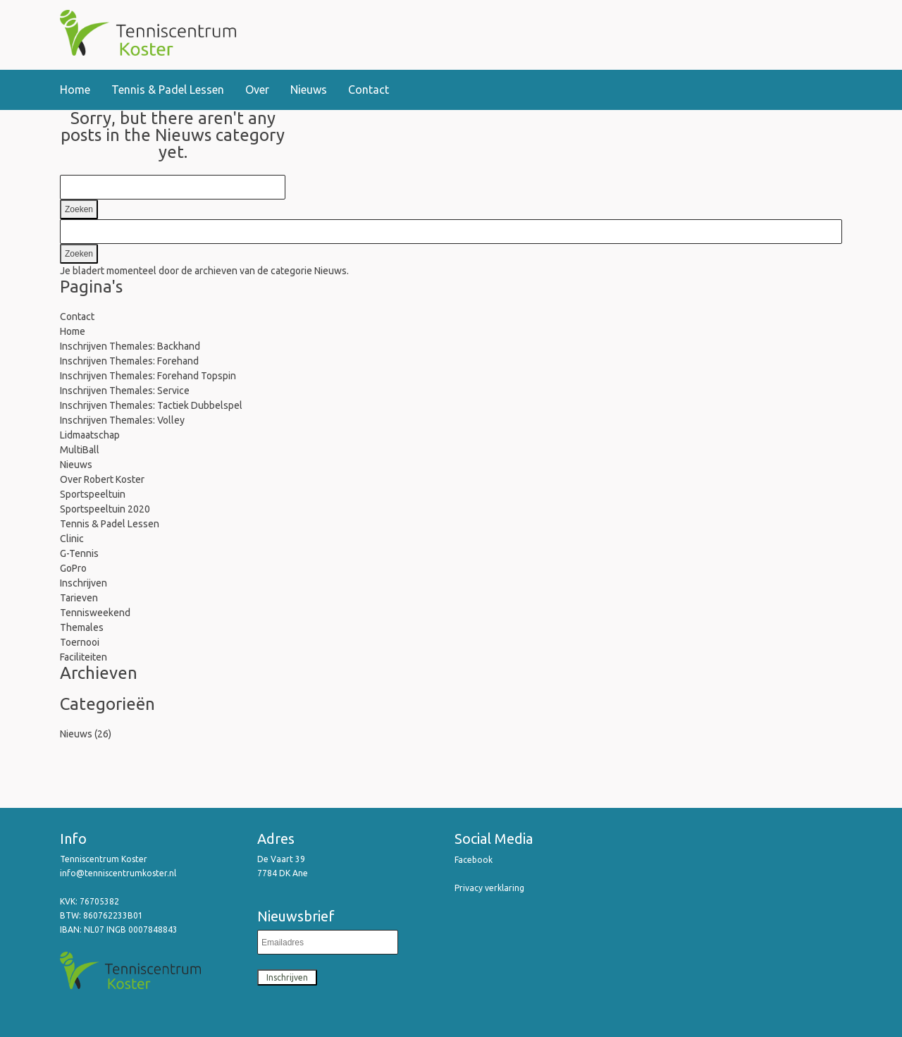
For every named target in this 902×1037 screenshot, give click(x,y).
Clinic (72, 538)
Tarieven (79, 597)
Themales (82, 627)
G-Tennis (79, 553)
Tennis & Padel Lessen (167, 89)
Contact (368, 89)
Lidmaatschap (90, 435)
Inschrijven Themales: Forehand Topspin (148, 375)
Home (75, 89)
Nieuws (308, 89)
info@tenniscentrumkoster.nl (119, 873)
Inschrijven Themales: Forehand (129, 361)
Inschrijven (83, 583)
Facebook (474, 859)
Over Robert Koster (102, 479)
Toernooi (79, 642)
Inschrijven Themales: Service (125, 390)
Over (257, 89)
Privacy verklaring (489, 887)
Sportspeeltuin (92, 494)
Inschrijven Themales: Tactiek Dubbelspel (151, 405)
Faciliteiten (83, 657)
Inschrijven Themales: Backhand (130, 346)
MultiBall (79, 449)
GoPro (73, 568)
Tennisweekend (95, 612)
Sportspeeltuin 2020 (105, 509)
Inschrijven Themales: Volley (122, 420)
